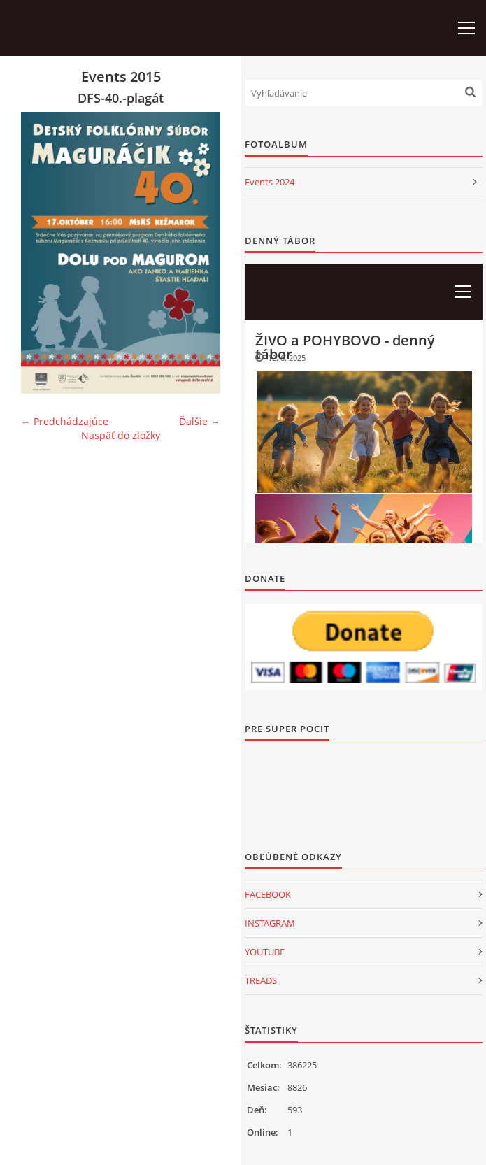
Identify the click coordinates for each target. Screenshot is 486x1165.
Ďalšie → (199, 421)
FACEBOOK (268, 894)
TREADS (261, 980)
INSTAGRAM (270, 923)
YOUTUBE (265, 951)
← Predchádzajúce (64, 421)
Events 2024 (269, 182)
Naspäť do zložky (120, 435)
